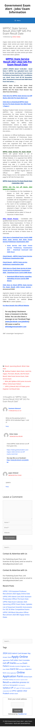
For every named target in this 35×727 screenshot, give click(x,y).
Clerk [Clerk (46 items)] (20, 660)
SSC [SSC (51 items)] (28, 682)
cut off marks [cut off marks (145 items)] (9, 663)
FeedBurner (22, 714)
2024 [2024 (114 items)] (5, 653)
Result (7, 366)
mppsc (5, 374)
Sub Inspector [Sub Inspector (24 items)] (21, 685)
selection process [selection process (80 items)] (19, 682)
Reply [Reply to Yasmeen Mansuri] (7, 426)
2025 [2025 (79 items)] (10, 653)
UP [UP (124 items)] (12, 687)
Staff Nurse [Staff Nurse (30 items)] (6, 685)
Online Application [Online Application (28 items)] (11, 673)
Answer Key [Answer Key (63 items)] (26, 653)
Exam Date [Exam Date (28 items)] (19, 663)
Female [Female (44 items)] (12, 666)
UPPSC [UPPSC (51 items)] (14, 691)
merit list (28, 371)
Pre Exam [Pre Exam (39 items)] (6, 679)
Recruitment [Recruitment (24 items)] (17, 679)
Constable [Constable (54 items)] (26, 660)
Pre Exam (11, 374)
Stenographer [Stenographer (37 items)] (13, 685)
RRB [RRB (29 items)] (10, 682)
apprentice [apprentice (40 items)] (6, 660)
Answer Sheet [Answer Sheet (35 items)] (7, 657)
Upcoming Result (15, 366)
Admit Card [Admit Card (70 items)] (16, 653)
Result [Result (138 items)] (6, 682)
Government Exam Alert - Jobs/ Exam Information (17, 8)
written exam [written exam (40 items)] (14, 693)
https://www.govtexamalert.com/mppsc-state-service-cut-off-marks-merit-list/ (17, 452)
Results (17, 374)
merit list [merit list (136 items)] (14, 668)
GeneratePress (25, 723)
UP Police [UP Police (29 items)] (22, 688)
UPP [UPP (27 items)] (15, 688)
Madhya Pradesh (10, 371)
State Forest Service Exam (16, 376)
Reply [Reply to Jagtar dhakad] (7, 486)
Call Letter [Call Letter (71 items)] (14, 660)
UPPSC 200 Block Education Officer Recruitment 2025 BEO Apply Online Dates (16, 614)
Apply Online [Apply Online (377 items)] (19, 657)
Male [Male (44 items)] (7, 669)
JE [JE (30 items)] (15, 666)
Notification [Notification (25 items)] (22, 669)
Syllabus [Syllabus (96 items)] (6, 687)
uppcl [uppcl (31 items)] (17, 688)
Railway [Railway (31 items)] (11, 679)
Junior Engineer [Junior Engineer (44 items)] (21, 666)
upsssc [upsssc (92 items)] (20, 690)
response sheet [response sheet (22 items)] (23, 679)
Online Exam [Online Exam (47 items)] (28, 677)
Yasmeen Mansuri (14, 408)
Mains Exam (21, 371)
